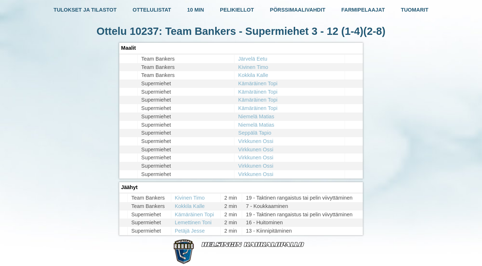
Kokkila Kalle (253, 75)
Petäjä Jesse (190, 231)
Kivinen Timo (253, 67)
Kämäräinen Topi (257, 83)
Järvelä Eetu (252, 59)
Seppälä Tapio (254, 133)
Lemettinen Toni (193, 222)
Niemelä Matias (256, 116)
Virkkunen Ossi (255, 141)
